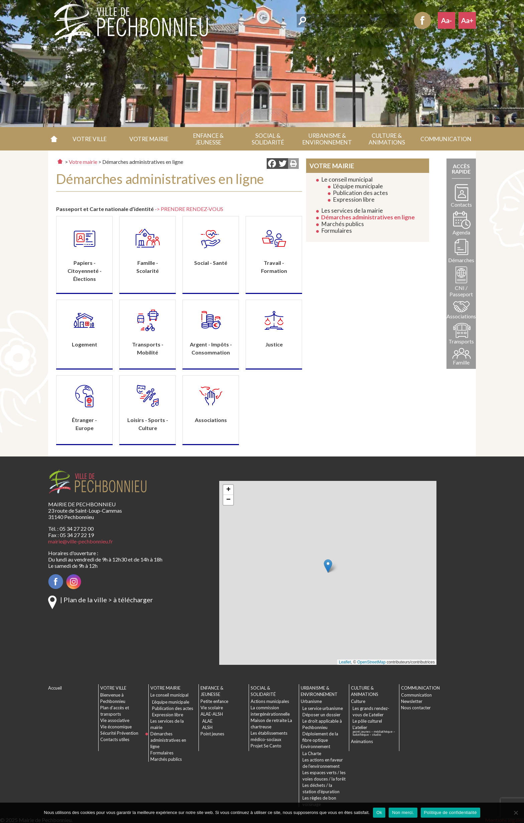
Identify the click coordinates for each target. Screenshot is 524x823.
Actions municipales (270, 701)
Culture (358, 701)
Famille (461, 362)
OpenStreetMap (371, 662)
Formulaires (336, 230)
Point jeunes (212, 733)
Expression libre (354, 199)
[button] (89, 138)
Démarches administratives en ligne (368, 217)
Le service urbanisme (322, 708)
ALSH (207, 727)
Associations (461, 316)
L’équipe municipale (358, 186)
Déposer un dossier (321, 714)
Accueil (54, 138)
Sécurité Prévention (119, 733)
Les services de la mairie (352, 210)
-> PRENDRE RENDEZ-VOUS (189, 209)
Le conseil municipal (347, 179)
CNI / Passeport (461, 291)
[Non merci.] (515, 812)
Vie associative (114, 720)
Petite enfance (214, 701)
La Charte (311, 753)
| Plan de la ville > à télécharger (106, 600)
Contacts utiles (114, 739)
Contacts (461, 204)
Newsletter (411, 701)
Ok (379, 812)
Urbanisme (311, 701)
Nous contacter (416, 707)
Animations (362, 741)
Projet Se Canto (266, 745)
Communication (416, 695)
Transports (461, 341)
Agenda (461, 232)
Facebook (422, 20)
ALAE (207, 721)
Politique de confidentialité (450, 812)
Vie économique (116, 726)
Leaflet (345, 662)
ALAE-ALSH (212, 714)
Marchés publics (342, 223)
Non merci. (403, 812)
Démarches (461, 260)
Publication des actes (360, 192)
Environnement (315, 746)
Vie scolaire (212, 707)
